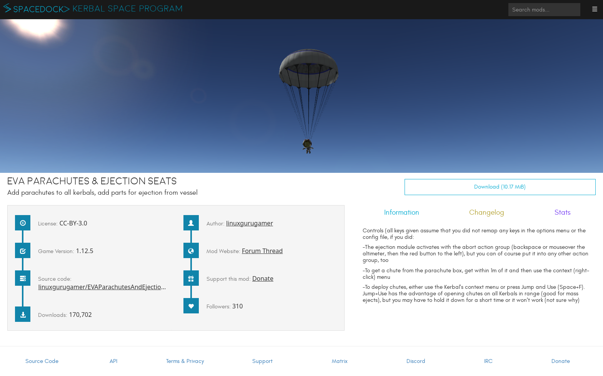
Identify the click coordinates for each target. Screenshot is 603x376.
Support (262, 361)
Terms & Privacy (185, 361)
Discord (415, 361)
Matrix (340, 361)
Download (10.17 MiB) (500, 187)
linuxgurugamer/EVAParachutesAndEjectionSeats (109, 287)
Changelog (486, 212)
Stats (563, 212)
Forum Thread (262, 251)
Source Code (41, 361)
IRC (488, 361)
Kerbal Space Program (128, 8)
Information (401, 212)
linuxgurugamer (249, 223)
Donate (262, 278)
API (113, 361)
